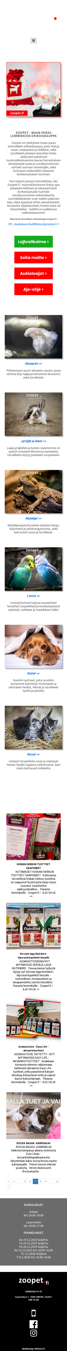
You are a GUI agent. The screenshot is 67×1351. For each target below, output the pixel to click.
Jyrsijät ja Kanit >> (33, 441)
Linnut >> (33, 596)
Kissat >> (33, 754)
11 (57, 1181)
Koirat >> (33, 673)
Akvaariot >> (33, 363)
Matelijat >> (33, 518)
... (20, 1181)
